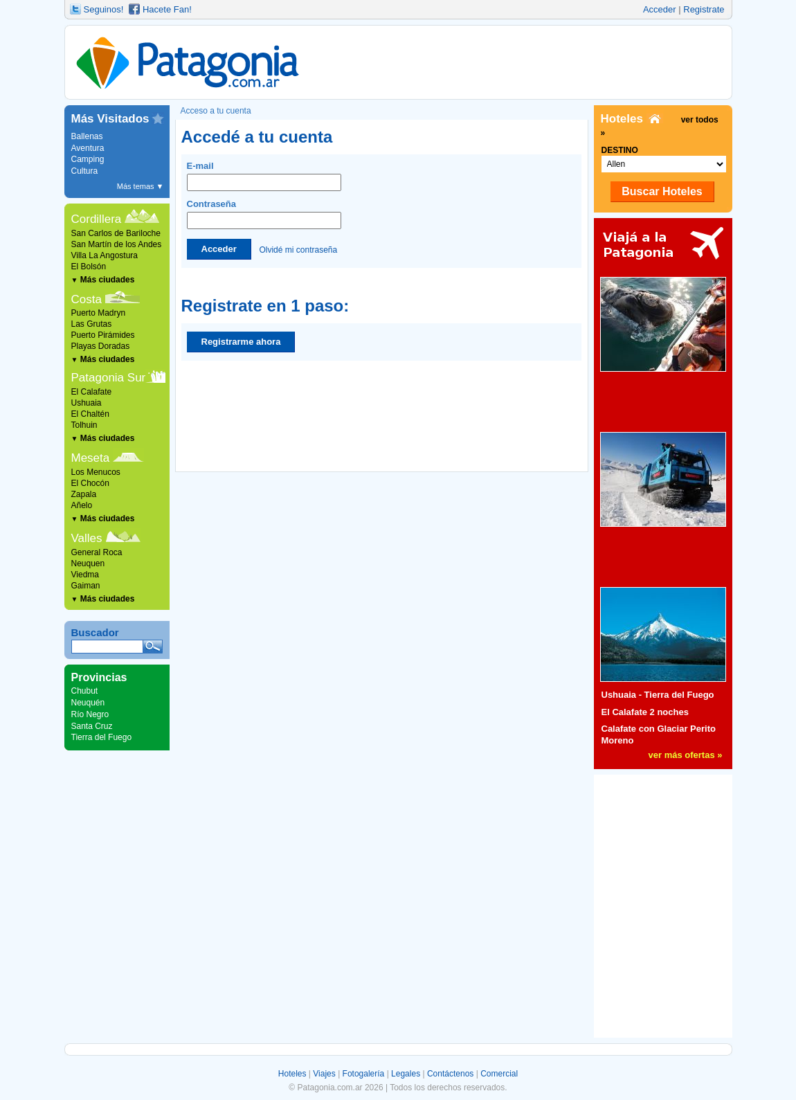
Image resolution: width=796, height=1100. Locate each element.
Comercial (499, 1074)
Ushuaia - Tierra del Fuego (657, 694)
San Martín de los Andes (116, 244)
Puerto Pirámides (103, 335)
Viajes (324, 1074)
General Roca (97, 552)
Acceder (659, 9)
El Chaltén (90, 414)
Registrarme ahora (241, 341)
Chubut (84, 691)
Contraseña (264, 214)
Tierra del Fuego (101, 737)
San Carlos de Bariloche (116, 233)
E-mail (264, 176)
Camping (88, 159)
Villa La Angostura (104, 255)
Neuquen (88, 563)
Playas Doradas (100, 346)
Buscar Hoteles (662, 191)
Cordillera (96, 219)
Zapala (84, 494)
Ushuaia (86, 403)
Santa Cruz (92, 726)
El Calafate (91, 392)
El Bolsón (89, 266)
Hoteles (292, 1074)
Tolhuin (84, 425)
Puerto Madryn (98, 313)
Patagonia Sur (108, 377)
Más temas (140, 186)
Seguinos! (104, 9)
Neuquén (88, 702)
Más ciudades (103, 280)
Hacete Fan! (167, 9)
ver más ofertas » (686, 755)
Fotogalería (364, 1074)
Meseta (90, 458)
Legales (405, 1074)
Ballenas (87, 136)
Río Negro (90, 714)
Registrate (703, 9)
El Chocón (90, 483)
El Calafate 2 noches (645, 712)
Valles (86, 538)
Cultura (84, 171)
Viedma (85, 574)
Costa (86, 299)
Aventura (88, 148)
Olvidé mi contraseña (298, 249)
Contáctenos (450, 1074)
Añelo (82, 505)
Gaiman (85, 585)
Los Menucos (95, 472)
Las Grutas (91, 324)
